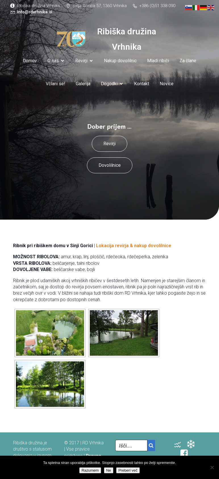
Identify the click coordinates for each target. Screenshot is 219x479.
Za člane (188, 60)
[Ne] (212, 467)
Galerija (83, 83)
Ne (108, 470)
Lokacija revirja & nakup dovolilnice (133, 245)
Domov (30, 60)
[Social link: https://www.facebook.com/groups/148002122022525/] (186, 453)
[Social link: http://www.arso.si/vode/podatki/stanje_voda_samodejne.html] (179, 444)
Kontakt (141, 83)
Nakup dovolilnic (120, 60)
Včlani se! (55, 83)
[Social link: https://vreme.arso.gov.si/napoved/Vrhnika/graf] (193, 444)
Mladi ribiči (158, 60)
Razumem (90, 470)
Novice (167, 83)
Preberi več (127, 470)
